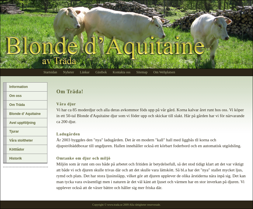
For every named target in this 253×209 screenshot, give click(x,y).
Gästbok (101, 72)
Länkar (84, 72)
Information (18, 87)
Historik (15, 158)
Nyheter (68, 72)
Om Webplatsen (164, 72)
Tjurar (14, 131)
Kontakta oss (121, 72)
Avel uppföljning (22, 123)
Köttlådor (16, 149)
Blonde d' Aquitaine (25, 114)
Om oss (15, 96)
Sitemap (142, 72)
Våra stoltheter (21, 140)
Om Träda (17, 105)
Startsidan (50, 72)
